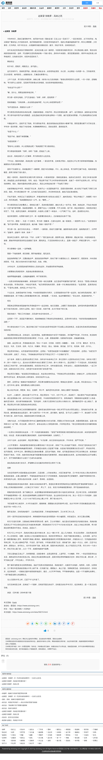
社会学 (41, 8)
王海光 (13, 735)
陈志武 (4, 732)
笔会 (100, 8)
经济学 (16, 8)
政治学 (24, 8)
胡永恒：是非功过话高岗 (10, 717)
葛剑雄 (13, 740)
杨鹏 (30, 735)
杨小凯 (59, 740)
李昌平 (86, 732)
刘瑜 (3, 740)
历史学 (71, 8)
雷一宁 (59, 738)
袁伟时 (4, 738)
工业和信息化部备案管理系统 (51, 751)
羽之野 (13, 743)
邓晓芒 (41, 735)
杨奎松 (4, 735)
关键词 (93, 8)
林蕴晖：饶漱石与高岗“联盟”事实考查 (14, 693)
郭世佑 (68, 735)
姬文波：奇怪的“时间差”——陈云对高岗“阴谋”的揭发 (19, 702)
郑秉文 (95, 740)
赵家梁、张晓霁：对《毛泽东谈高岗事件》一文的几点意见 (21, 678)
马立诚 (31, 732)
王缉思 (50, 735)
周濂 (21, 735)
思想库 (85, 8)
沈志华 (50, 732)
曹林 (49, 729)
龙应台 (31, 729)
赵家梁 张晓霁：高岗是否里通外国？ (14, 681)
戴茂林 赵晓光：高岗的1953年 (12, 720)
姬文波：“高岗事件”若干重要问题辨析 (14, 705)
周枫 (67, 738)
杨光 (40, 743)
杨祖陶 (41, 732)
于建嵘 (95, 729)
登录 (49, 664)
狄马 (94, 735)
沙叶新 (95, 738)
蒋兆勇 (77, 738)
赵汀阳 (68, 732)
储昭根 (22, 740)
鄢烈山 (59, 729)
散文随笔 (18, 609)
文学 (64, 8)
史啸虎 (13, 738)
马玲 (76, 735)
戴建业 (77, 732)
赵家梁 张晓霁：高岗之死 (10, 684)
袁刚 (49, 740)
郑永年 (22, 729)
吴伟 (85, 738)
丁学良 (41, 729)
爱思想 (7, 3)
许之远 (41, 740)
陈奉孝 (59, 735)
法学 (9, 8)
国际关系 (33, 8)
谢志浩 (22, 743)
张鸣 (94, 732)
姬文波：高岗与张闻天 (9, 708)
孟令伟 (50, 738)
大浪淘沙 (26, 609)
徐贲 (12, 732)
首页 (3, 8)
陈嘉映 (77, 729)
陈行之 (13, 729)
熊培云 (22, 738)
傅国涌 (68, 729)
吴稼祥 (31, 740)
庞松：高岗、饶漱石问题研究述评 (13, 699)
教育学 (57, 8)
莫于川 (4, 743)
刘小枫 (41, 738)
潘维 (85, 740)
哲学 (78, 8)
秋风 (30, 738)
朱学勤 (77, 740)
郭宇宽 (22, 732)
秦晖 (3, 729)
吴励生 (68, 740)
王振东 (86, 735)
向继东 (59, 732)
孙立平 (31, 743)
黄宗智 (86, 729)
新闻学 (49, 8)
